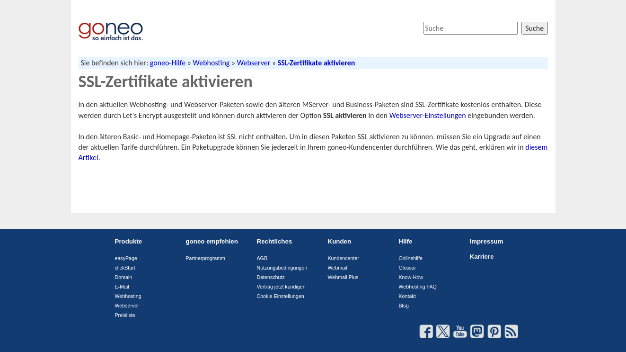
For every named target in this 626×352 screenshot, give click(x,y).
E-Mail (122, 286)
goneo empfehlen (212, 241)
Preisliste (125, 315)
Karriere (482, 256)
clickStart (125, 268)
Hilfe (406, 241)
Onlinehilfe (411, 258)
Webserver (254, 62)
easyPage (126, 258)
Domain (123, 277)
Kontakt (407, 296)
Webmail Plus (343, 277)
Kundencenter (343, 258)
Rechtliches (274, 241)
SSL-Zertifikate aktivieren (316, 62)
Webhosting (211, 62)
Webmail (337, 268)
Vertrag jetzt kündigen (281, 286)
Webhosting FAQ (418, 286)
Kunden (340, 241)
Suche (534, 28)
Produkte (128, 241)
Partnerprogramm (206, 258)
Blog (404, 305)
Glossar (407, 268)
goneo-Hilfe (167, 62)
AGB (262, 258)
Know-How (411, 277)
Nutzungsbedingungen (282, 268)
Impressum (486, 241)
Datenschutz (271, 277)
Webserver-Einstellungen (427, 115)
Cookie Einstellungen (280, 296)
